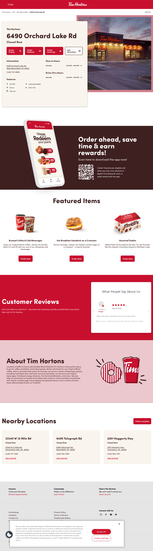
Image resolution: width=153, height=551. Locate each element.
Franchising (14, 512)
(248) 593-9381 (62, 454)
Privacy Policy (60, 512)
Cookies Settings (101, 538)
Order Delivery (34, 51)
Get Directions (74, 51)
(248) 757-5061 (11, 454)
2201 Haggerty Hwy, (116, 448)
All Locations (6, 12)
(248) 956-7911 (113, 454)
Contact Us (13, 518)
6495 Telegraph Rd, (65, 448)
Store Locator (105, 494)
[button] (9, 534)
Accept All (101, 531)
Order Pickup (15, 51)
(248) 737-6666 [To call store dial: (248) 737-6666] (13, 72)
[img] (116, 514)
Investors (12, 515)
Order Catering (54, 51)
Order (11, 4)
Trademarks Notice (62, 518)
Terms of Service (61, 515)
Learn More (59, 494)
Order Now (25, 258)
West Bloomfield (22, 12)
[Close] (119, 523)
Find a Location (142, 421)
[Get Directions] (25, 67)
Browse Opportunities (18, 494)
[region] (67, 533)
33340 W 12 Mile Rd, (17, 448)
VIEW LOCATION (10, 458)
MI (14, 12)
